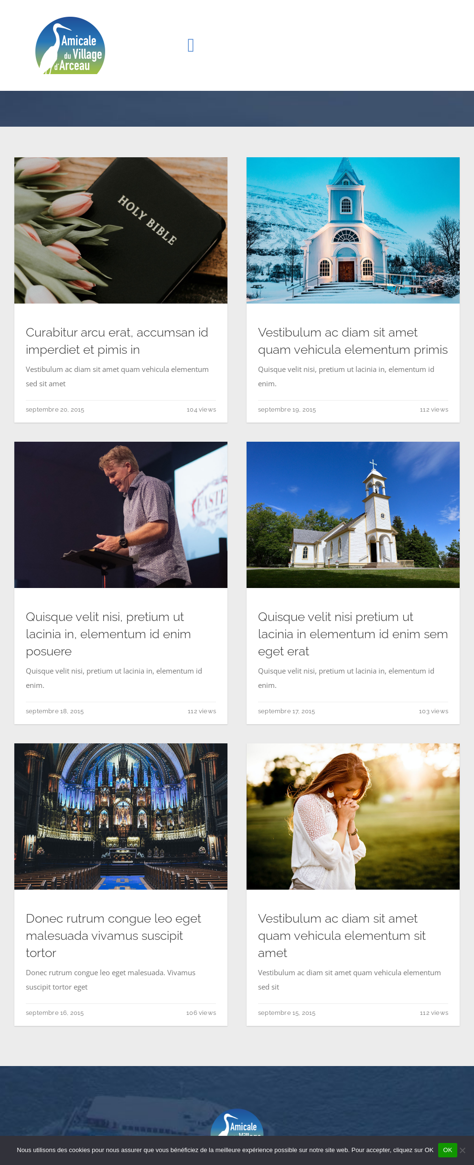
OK (447, 1150)
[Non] (462, 1150)
